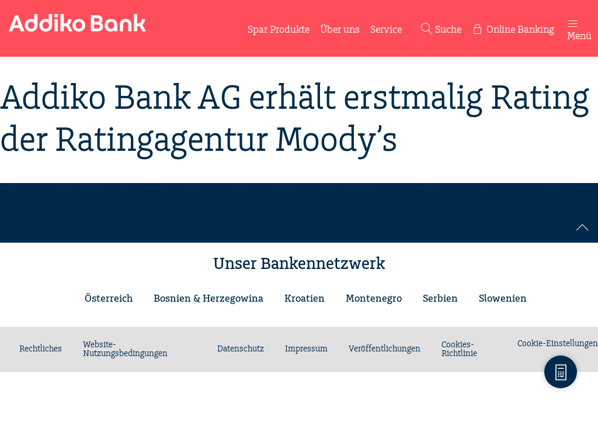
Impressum (306, 349)
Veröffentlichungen (384, 349)
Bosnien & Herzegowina (208, 298)
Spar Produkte (279, 29)
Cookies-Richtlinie (459, 349)
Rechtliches (40, 349)
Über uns (340, 29)
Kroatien (304, 298)
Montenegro (374, 298)
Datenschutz (240, 349)
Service (386, 29)
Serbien (440, 298)
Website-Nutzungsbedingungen (125, 349)
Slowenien (503, 298)
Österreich (109, 298)
